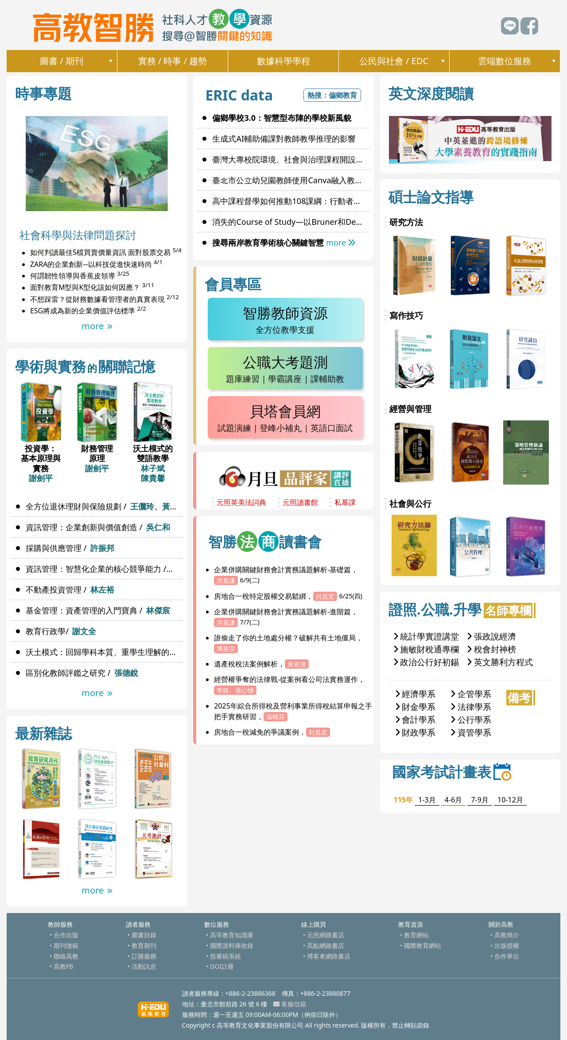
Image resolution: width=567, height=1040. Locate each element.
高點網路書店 (325, 945)
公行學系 (471, 719)
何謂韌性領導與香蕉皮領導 (72, 276)
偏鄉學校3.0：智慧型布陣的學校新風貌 (281, 117)
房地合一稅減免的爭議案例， (272, 732)
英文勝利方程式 (500, 662)
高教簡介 (506, 935)
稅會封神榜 (491, 649)
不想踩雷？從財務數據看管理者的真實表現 (97, 299)
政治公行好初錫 (426, 662)
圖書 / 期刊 (61, 61)
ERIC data (239, 94)
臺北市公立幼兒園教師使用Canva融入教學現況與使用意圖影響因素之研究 (291, 180)
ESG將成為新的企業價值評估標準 (82, 311)
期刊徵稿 (66, 945)
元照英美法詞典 (241, 502)
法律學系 (471, 707)
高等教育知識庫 (231, 935)
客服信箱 (289, 1004)
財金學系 (416, 707)
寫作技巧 (406, 315)
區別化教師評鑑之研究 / (82, 672)
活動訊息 (144, 966)
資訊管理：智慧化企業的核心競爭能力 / (104, 568)
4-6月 (453, 800)
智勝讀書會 (265, 541)
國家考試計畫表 (451, 771)
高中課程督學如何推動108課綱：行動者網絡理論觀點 (291, 201)
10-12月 (510, 800)
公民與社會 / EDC (393, 61)
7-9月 (479, 800)
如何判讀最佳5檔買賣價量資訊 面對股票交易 (100, 253)
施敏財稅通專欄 (426, 649)
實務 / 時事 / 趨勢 (172, 61)
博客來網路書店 (328, 956)
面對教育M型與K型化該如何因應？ (85, 288)
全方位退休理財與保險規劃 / (104, 506)
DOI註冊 (222, 966)
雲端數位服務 (504, 61)
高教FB (63, 966)
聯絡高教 (66, 956)
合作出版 (66, 935)
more (97, 326)
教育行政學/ (61, 631)
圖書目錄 (144, 935)
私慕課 (345, 502)
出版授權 (506, 945)
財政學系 (416, 732)
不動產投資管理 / (70, 589)
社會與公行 (410, 503)
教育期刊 (144, 945)
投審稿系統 (225, 956)
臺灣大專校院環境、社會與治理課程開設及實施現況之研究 (291, 159)
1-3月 (426, 800)
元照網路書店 (325, 935)
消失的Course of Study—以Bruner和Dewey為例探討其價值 (291, 221)
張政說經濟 (491, 636)
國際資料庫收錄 (231, 945)
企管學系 (471, 694)
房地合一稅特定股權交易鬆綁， (288, 596)
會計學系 (416, 719)
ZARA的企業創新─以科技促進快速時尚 (91, 264)
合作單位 (506, 956)
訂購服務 (144, 956)
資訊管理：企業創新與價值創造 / (98, 527)
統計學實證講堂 (426, 636)
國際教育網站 (422, 945)
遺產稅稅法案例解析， (261, 664)
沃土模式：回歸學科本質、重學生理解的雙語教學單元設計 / (104, 652)
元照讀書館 (300, 502)
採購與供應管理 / (70, 548)
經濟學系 (416, 694)
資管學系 (471, 732)
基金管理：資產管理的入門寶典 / (98, 610)
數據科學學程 (283, 61)
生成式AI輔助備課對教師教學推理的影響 (284, 138)
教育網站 (416, 935)
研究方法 (406, 221)
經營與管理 (410, 408)
